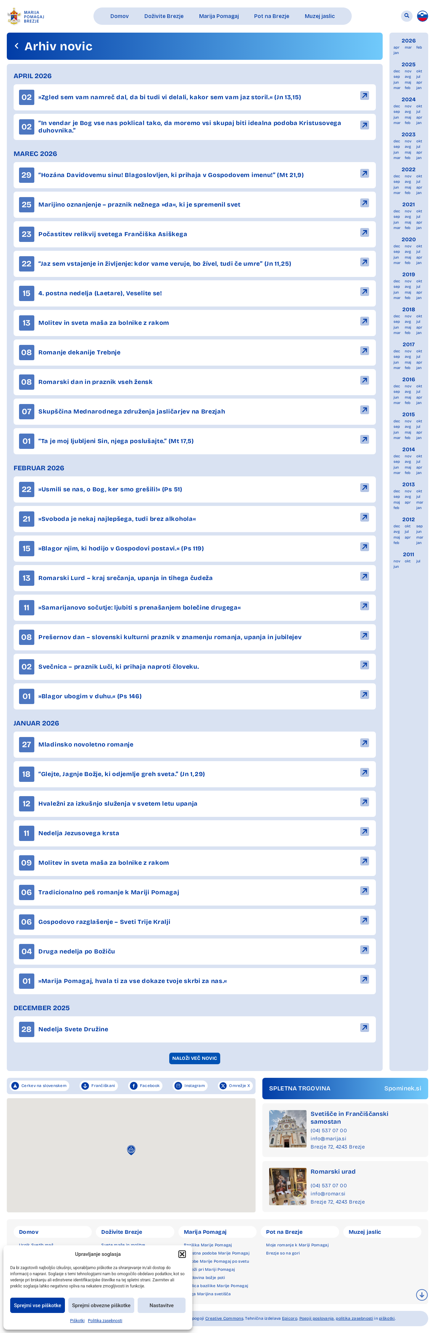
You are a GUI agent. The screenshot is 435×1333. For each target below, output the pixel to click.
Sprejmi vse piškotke (37, 1305)
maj (408, 82)
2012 (408, 519)
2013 (408, 484)
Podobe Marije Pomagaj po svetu (216, 1261)
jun (396, 82)
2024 (409, 99)
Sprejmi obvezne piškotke (101, 1305)
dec (397, 71)
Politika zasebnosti (105, 1320)
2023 (409, 134)
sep (397, 76)
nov (408, 71)
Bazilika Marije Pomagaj (208, 1245)
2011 (408, 554)
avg (408, 76)
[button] (182, 1254)
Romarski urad (333, 1171)
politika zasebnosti (354, 1318)
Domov (28, 1232)
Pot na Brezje (284, 1232)
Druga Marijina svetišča (207, 1294)
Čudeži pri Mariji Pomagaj (209, 1269)
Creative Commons (224, 1318)
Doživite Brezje (121, 1232)
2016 (408, 379)
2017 (409, 344)
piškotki (387, 1318)
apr (396, 47)
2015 (408, 414)
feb (419, 47)
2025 (409, 64)
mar (408, 47)
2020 (409, 239)
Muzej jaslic (365, 1232)
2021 (408, 204)
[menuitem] (422, 16)
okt (419, 71)
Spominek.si (402, 1088)
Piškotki (77, 1320)
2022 (409, 169)
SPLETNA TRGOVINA (299, 1088)
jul (418, 76)
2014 (408, 449)
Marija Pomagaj (205, 1232)
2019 (408, 274)
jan (396, 53)
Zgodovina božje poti (204, 1277)
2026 (409, 40)
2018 (408, 309)
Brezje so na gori (283, 1253)
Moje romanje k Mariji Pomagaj (297, 1245)
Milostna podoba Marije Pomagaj (216, 1253)
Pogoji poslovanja (316, 1318)
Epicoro (289, 1318)
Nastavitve (162, 1305)
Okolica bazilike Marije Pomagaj (216, 1285)
